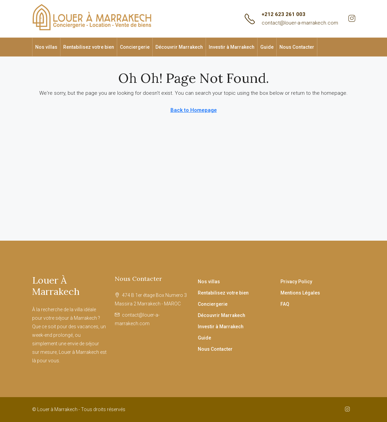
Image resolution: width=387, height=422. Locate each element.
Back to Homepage (193, 110)
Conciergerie (135, 47)
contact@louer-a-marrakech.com (300, 23)
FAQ (284, 304)
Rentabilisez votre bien (88, 47)
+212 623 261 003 (283, 14)
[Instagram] (349, 409)
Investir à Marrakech (231, 47)
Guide (267, 47)
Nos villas (46, 47)
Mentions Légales (300, 293)
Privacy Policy (296, 281)
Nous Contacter (296, 47)
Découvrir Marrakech (179, 47)
